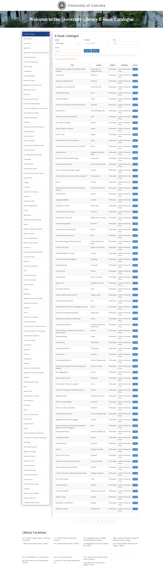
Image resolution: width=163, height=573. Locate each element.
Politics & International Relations (33, 433)
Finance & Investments (30, 266)
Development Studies (30, 168)
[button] (68, 43)
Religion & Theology (29, 452)
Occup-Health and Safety (31, 396)
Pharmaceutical (28, 400)
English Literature (29, 233)
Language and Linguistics (31, 335)
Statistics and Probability (31, 493)
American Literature (29, 57)
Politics (25, 428)
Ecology (25, 182)
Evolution (26, 261)
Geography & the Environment (33, 298)
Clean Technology (29, 141)
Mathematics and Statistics (31, 368)
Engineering (27, 215)
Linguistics (26, 349)
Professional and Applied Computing (34, 438)
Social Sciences (28, 479)
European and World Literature (33, 252)
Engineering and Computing (32, 220)
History (25, 312)
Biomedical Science (29, 90)
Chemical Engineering (30, 118)
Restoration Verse (29, 465)
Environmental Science (30, 238)
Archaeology (27, 71)
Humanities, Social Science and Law (34, 326)
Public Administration (30, 447)
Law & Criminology (29, 340)
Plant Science (27, 419)
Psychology (26, 442)
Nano (25, 387)
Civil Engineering (28, 131)
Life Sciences (27, 345)
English (25, 224)
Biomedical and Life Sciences (32, 85)
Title (114, 40)
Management (27, 359)
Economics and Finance (30, 192)
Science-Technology (29, 470)
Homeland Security (29, 322)
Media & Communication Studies (33, 373)
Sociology (26, 489)
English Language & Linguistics (33, 229)
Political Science (28, 424)
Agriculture (26, 48)
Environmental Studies (30, 243)
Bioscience (26, 94)
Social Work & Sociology (30, 484)
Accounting (26, 43)
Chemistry (26, 122)
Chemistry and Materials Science (33, 127)
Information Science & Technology (34, 331)
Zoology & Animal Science (31, 502)
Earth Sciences (28, 178)
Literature (26, 354)
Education (26, 196)
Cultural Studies (28, 164)
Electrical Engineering (30, 206)
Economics (26, 187)
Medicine (26, 377)
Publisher (87, 40)
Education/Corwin (29, 201)
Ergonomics (27, 247)
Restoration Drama (29, 456)
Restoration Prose (29, 461)
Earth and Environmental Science (33, 173)
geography (26, 294)
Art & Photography (29, 76)
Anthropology (27, 66)
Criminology (27, 159)
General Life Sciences (30, 275)
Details (135, 69)
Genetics (26, 289)
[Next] (116, 521)
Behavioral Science (29, 80)
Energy (25, 210)
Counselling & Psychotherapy (32, 155)
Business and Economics (31, 99)
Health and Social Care (30, 303)
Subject (57, 40)
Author (57, 48)
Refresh (95, 51)
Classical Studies (28, 136)
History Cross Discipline (30, 317)
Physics (25, 410)
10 (112, 521)
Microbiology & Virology (30, 382)
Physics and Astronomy (30, 414)
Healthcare (26, 308)
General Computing (29, 280)
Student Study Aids (29, 498)
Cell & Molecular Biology (31, 113)
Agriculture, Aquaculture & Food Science (36, 53)
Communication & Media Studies (33, 145)
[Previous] (77, 521)
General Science (28, 285)
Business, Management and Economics (35, 108)
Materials (26, 363)
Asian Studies (27, 39)
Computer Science (29, 150)
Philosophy (26, 405)
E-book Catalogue (29, 34)
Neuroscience (27, 391)
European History (29, 257)
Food (25, 271)
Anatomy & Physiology (30, 62)
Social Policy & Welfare (30, 475)
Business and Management (32, 104)
